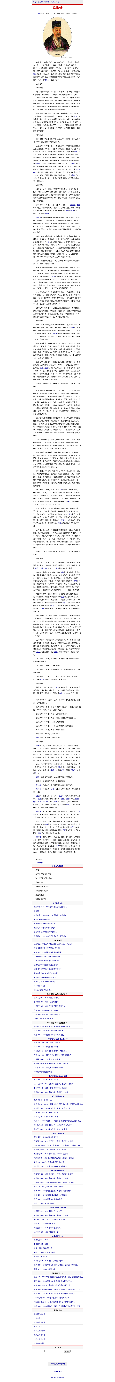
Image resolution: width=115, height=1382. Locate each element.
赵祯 (34, 172)
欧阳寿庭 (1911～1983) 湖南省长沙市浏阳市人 (50, 907)
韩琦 (41, 368)
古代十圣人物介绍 (57, 1096)
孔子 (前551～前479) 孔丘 (43, 1100)
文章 (75, 116)
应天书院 (39, 863)
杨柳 (59, 767)
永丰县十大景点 (39, 1322)
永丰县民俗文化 (39, 1339)
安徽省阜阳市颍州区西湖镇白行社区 (47, 948)
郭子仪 (73, 827)
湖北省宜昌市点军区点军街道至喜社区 (48, 969)
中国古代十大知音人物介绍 (57, 1039)
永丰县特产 (38, 1326)
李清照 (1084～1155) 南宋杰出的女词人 (48, 1059)
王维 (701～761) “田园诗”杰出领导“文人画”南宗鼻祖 (52, 1055)
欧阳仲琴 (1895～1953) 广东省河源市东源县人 (50, 915)
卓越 (43, 608)
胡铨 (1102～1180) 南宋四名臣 (44, 1224)
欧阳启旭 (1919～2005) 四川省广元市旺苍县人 (50, 936)
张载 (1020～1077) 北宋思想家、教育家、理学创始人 (53, 1191)
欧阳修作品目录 (57, 866)
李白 (36, 773)
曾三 (34, 74)
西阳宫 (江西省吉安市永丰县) (44, 981)
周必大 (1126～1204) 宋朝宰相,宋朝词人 (48, 1228)
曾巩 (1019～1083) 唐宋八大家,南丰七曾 (48, 1199)
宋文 (70, 514)
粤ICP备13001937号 (57, 1377)
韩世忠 (45, 802)
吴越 (67, 210)
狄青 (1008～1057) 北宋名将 (52, 1285)
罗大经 (38, 785)
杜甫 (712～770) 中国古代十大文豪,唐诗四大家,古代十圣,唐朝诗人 (57, 1121)
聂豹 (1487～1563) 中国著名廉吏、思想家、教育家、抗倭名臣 (56, 1265)
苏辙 (41, 568)
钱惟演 (47, 213)
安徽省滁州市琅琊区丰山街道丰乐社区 (48, 952)
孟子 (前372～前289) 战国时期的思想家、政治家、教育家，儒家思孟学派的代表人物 (58, 1104)
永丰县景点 (38, 1318)
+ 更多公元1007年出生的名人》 (45, 1019)
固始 (52, 789)
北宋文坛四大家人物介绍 (58, 1076)
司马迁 (73, 770)
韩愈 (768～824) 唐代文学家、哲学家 (47, 1042)
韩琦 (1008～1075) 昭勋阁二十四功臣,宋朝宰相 (58, 1306)
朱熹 (38, 777)
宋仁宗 (77, 169)
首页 (34, 2)
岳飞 (39, 802)
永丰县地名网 (39, 1343)
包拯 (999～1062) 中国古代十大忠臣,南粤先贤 (58, 1277)
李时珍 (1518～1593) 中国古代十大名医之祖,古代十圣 (53, 1125)
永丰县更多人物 (57, 1236)
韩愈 (52, 770)
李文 (60, 796)
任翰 (60, 490)
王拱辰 (37, 163)
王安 (57, 687)
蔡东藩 (38, 837)
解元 (75, 152)
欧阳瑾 (36, 911)
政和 (38, 738)
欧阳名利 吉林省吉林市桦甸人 (44, 928)
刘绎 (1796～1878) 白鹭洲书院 (44, 1269)
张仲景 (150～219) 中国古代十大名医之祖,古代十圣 (52, 1108)
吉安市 (46, 2)
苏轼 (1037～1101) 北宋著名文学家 (46, 1047)
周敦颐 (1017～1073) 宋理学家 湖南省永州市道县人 (52, 1026)
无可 (67, 805)
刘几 (62, 572)
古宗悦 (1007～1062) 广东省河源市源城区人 (49, 1006)
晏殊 (73, 175)
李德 (39, 833)
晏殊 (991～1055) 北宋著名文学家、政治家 (49, 1162)
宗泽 (67, 799)
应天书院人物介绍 (57, 1170)
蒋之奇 (42, 679)
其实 (62, 520)
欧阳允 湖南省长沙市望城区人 (44, 923)
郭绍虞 (38, 789)
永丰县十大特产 (39, 1331)
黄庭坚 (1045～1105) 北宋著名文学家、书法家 (50, 1088)
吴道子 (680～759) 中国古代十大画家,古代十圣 (50, 1129)
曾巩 (46, 568)
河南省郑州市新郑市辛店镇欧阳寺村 (47, 956)
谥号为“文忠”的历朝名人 (43, 990)
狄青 (77, 799)
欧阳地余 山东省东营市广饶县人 (45, 932)
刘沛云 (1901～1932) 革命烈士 (44, 1252)
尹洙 (78, 205)
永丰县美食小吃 (39, 1335)
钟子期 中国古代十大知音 (43, 1072)
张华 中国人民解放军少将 (43, 1248)
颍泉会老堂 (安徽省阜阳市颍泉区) (46, 973)
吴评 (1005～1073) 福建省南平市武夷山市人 (49, 1035)
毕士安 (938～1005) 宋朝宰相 (44, 1203)
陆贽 (62, 770)
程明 (56, 802)
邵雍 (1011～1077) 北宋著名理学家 (54, 1293)
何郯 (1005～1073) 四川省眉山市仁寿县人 (48, 1030)
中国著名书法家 (39, 986)
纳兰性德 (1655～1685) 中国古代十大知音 (48, 1068)
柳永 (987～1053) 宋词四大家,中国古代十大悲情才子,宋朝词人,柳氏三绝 (58, 1145)
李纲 (62, 799)
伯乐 (46, 80)
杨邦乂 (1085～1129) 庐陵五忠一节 (46, 1232)
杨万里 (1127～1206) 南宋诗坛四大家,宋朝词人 (50, 1166)
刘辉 (56, 652)
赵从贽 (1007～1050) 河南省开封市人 (47, 1002)
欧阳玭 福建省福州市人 (42, 919)
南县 (60, 693)
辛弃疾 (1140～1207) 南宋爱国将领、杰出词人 (50, 1051)
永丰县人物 (55, 2)
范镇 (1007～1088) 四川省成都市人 (46, 1010)
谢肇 (38, 796)
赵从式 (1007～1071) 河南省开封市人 (47, 998)
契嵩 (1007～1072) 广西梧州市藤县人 (47, 1014)
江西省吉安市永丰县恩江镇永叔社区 (47, 961)
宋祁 (69, 501)
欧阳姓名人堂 (58, 903)
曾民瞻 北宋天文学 (40, 1256)
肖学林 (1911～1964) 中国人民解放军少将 (48, 1261)
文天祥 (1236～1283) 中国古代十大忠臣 (48, 1211)
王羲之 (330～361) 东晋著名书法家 (46, 1117)
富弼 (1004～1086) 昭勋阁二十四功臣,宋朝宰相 (50, 1195)
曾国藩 (38, 811)
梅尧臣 (72, 205)
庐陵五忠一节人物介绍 (58, 1207)
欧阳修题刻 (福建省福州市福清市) (46, 977)
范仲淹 (71, 327)
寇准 (53, 276)
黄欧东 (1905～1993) (41, 1244)
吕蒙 (64, 830)
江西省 (40, 2)
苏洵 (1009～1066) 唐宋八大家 (53, 1281)
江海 (46, 824)
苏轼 (36, 568)
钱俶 (72, 210)
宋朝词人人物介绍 (57, 1133)
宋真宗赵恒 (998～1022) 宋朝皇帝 (52, 1298)
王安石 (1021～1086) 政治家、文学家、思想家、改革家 (53, 1084)
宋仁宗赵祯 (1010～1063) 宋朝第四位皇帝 (54, 1302)
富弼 (46, 368)
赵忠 (39, 799)
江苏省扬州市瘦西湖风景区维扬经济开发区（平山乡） (53, 944)
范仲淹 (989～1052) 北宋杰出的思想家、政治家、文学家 (54, 1158)
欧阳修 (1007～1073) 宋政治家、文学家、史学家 (51, 1063)
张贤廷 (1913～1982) (41, 1240)
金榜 (69, 192)
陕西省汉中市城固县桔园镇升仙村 (46, 965)
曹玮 (34, 802)
